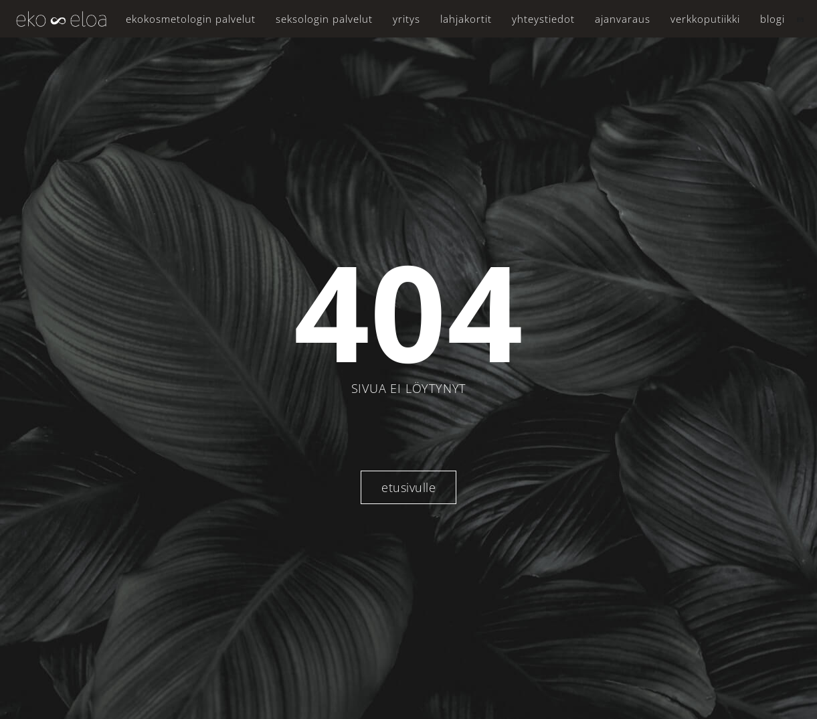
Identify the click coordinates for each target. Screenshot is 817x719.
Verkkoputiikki (705, 18)
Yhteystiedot (543, 18)
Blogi (772, 18)
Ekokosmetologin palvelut (191, 18)
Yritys (406, 18)
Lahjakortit (466, 18)
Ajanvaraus (622, 18)
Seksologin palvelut (324, 18)
